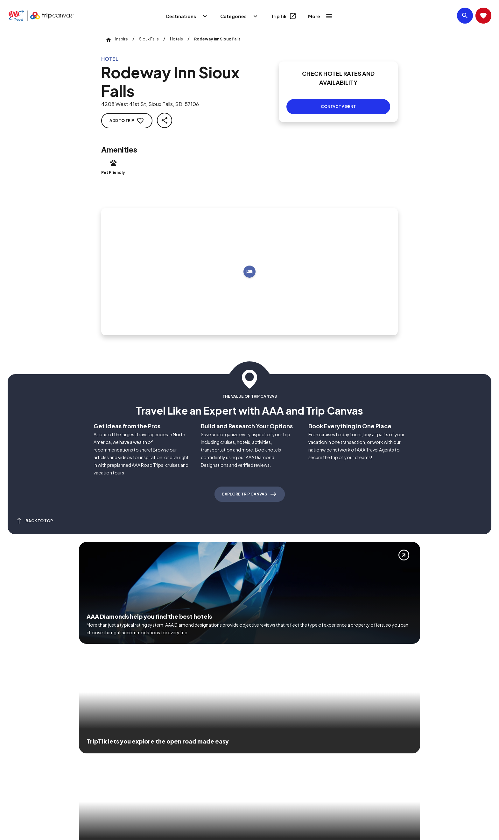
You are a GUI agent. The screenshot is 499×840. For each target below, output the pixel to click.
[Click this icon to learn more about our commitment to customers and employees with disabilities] (17, 748)
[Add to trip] (249, 264)
